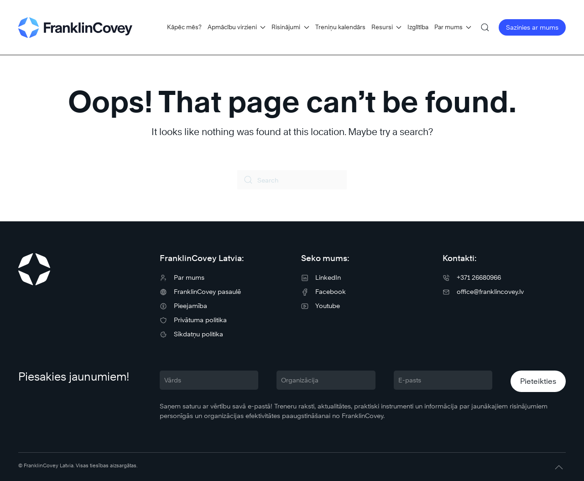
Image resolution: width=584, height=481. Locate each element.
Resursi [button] (386, 27)
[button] (485, 27)
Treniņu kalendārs (340, 27)
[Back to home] (75, 27)
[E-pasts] (443, 380)
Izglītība (417, 27)
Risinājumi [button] (290, 27)
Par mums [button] (452, 27)
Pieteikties (538, 381)
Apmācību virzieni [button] (237, 27)
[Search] (292, 179)
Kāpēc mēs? (184, 27)
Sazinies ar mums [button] (532, 27)
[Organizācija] (325, 380)
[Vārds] (209, 380)
